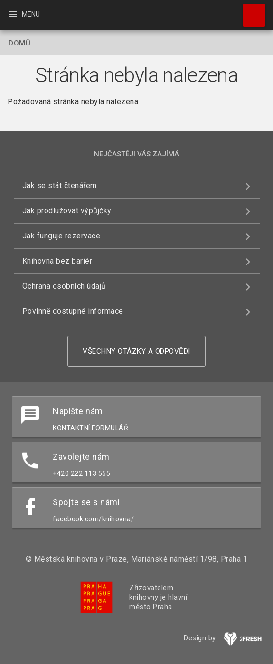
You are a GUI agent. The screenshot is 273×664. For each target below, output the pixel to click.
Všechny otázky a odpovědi (136, 351)
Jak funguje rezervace (61, 235)
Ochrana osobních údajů (64, 286)
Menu (23, 14)
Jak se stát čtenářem (59, 185)
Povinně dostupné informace (72, 311)
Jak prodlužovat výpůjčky (67, 210)
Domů (19, 43)
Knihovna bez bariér (57, 260)
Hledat (249, 10)
